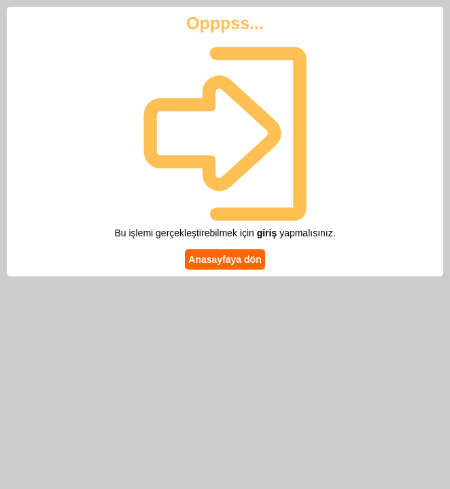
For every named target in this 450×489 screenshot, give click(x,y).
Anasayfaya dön (224, 259)
